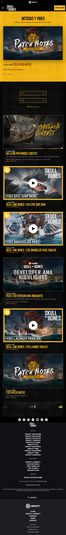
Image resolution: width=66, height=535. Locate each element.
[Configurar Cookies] (33, 532)
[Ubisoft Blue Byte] (33, 438)
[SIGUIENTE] (60, 407)
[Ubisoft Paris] (33, 448)
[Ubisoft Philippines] (33, 451)
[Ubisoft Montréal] (33, 446)
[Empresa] (33, 516)
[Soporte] (33, 520)
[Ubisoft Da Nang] (33, 442)
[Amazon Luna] (33, 470)
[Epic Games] (33, 468)
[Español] (33, 497)
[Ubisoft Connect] (33, 514)
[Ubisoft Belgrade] (33, 436)
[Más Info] (8, 74)
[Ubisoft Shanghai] (33, 455)
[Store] (33, 511)
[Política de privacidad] (33, 527)
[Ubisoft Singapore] (33, 434)
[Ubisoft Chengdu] (33, 440)
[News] (33, 518)
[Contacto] (33, 524)
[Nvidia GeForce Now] (33, 477)
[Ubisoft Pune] (33, 453)
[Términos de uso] (33, 529)
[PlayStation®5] (33, 464)
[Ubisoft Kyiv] (33, 444)
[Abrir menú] (3, 8)
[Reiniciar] (33, 107)
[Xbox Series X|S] (33, 466)
